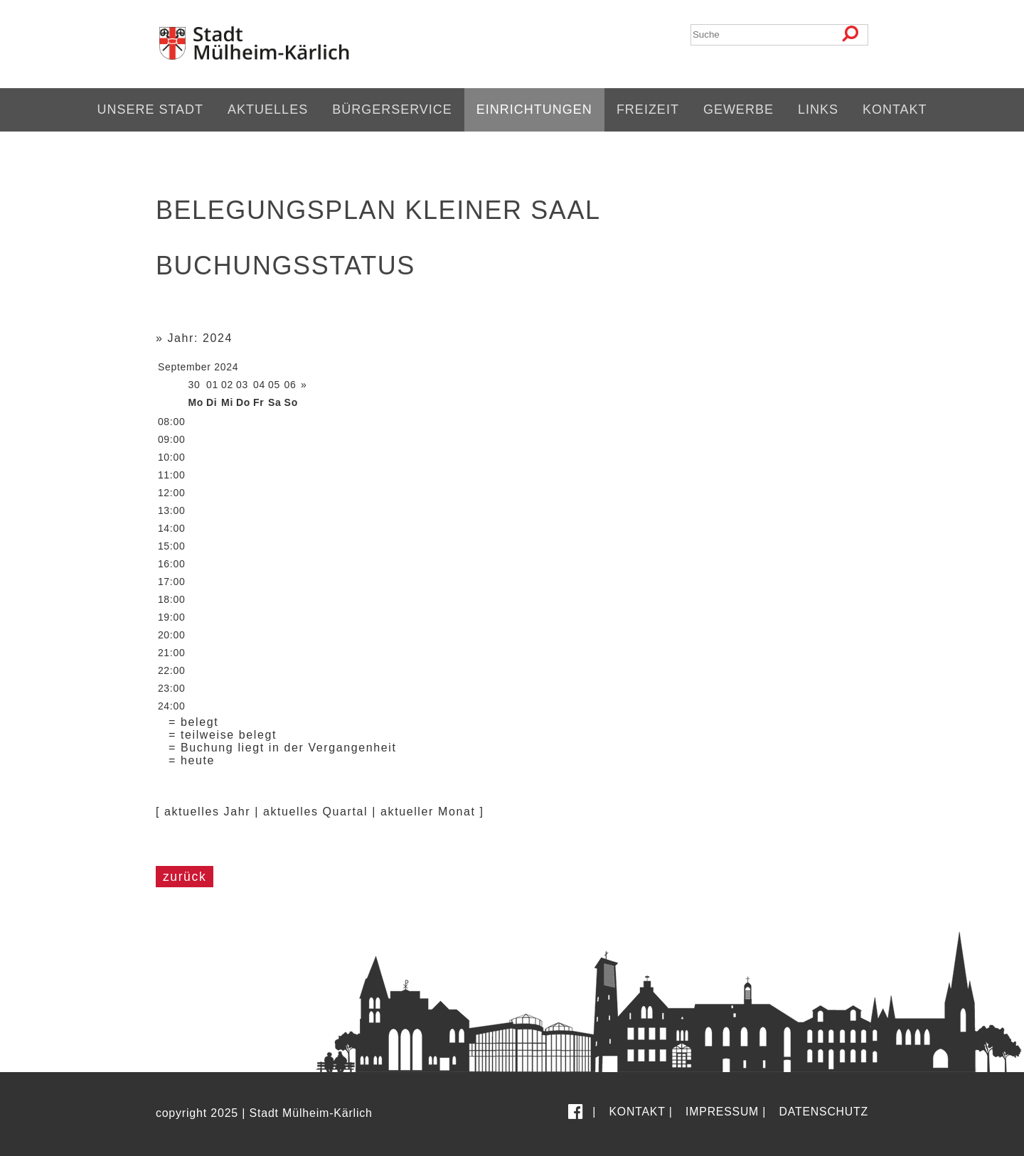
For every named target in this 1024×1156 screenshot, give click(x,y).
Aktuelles (268, 109)
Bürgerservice (392, 109)
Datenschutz (823, 1112)
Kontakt (895, 109)
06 (290, 384)
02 (227, 384)
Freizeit (648, 109)
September (184, 367)
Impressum (722, 1112)
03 (242, 384)
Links (818, 109)
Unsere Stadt (150, 109)
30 (194, 384)
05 (274, 384)
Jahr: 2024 (200, 338)
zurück (184, 876)
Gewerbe (738, 109)
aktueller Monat (427, 812)
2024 (226, 367)
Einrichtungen (534, 109)
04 (259, 384)
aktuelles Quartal (315, 812)
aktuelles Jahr (207, 812)
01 (212, 384)
